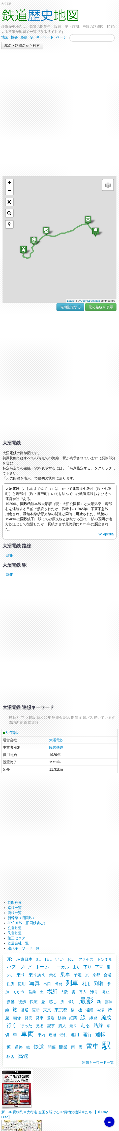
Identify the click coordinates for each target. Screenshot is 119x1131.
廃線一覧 (15, 913)
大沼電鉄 (12, 733)
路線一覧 (15, 908)
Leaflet (71, 300)
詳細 (9, 555)
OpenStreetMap (90, 300)
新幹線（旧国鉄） (22, 918)
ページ (61, 37)
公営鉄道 (15, 928)
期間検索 (15, 903)
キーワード (45, 37)
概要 (14, 37)
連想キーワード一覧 (23, 948)
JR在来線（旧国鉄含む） (27, 923)
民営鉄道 (56, 747)
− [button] (9, 191)
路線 (23, 37)
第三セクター (18, 938)
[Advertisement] (59, 112)
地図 (4, 37)
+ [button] (9, 183)
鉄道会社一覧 (18, 943)
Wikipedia (106, 534)
